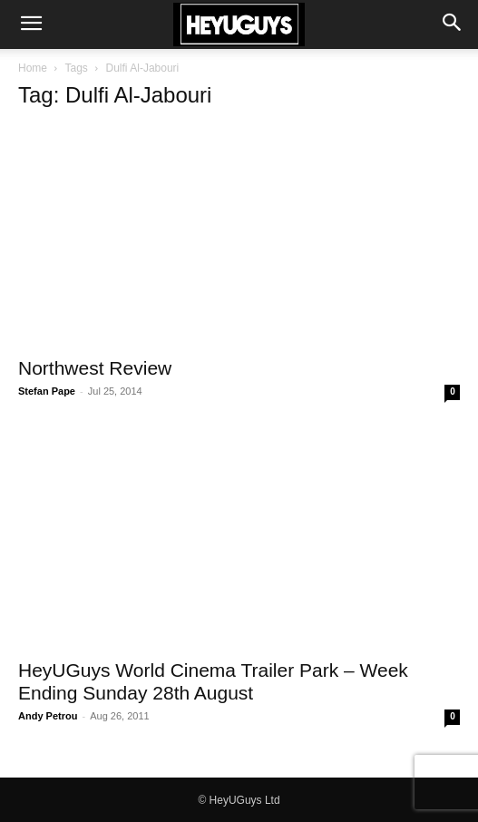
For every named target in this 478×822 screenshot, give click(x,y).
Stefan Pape (46, 391)
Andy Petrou (47, 715)
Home (32, 68)
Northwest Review (94, 367)
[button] (31, 24)
